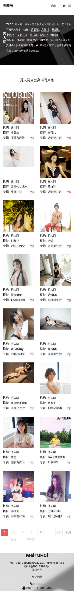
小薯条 (15, 132)
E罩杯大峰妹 (55, 408)
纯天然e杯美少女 (58, 516)
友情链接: (37, 584)
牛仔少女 (16, 192)
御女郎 (44, 40)
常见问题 (37, 576)
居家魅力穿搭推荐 (58, 192)
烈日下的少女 (19, 246)
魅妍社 (56, 29)
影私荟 (10, 40)
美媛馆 (35, 29)
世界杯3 (53, 462)
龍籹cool (17, 295)
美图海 (8, 5)
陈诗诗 (52, 186)
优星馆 (21, 40)
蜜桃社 (10, 35)
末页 (59, 532)
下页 (68, 532)
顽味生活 (32, 40)
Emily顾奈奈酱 (56, 457)
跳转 (13, 540)
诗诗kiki (52, 295)
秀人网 (15, 127)
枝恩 (13, 457)
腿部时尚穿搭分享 (58, 300)
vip (32, 138)
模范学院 (22, 35)
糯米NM (52, 349)
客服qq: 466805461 (37, 588)
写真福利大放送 (20, 354)
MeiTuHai (37, 555)
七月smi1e (54, 511)
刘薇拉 (15, 241)
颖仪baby (17, 349)
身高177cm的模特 (22, 408)
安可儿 (52, 132)
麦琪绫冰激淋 (19, 403)
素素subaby (19, 186)
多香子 (52, 403)
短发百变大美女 (20, 462)
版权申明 (37, 569)
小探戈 (15, 511)
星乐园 (34, 35)
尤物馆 (45, 29)
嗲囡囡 (54, 35)
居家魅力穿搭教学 (58, 138)
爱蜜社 (44, 35)
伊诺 (50, 241)
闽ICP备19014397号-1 (37, 566)
